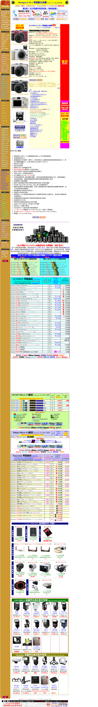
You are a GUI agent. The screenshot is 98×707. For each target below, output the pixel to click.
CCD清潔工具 (33, 98)
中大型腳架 (33, 136)
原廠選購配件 (43, 523)
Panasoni (32, 126)
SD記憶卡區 (33, 118)
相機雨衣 (32, 135)
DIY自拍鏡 (33, 93)
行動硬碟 (32, 121)
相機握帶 (32, 133)
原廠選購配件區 (34, 128)
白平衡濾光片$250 (34, 101)
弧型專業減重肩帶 (35, 96)
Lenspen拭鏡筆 (34, 99)
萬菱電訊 (32, 130)
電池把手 (37, 130)
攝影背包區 (33, 123)
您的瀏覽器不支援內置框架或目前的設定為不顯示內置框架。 (40, 334)
